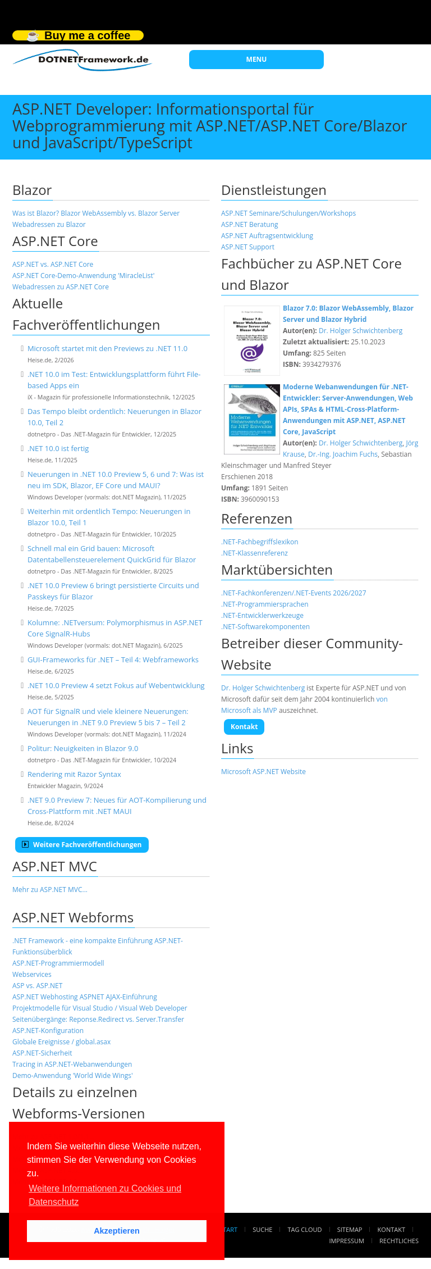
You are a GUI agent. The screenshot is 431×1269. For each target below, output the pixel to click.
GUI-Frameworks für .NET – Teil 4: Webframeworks (113, 659)
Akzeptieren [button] (117, 1230)
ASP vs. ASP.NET (37, 985)
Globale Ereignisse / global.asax (61, 1042)
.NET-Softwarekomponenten (265, 626)
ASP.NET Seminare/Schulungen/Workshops (288, 213)
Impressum (346, 1240)
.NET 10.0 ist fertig (58, 448)
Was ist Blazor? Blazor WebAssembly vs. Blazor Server (96, 213)
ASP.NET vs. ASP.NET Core (52, 264)
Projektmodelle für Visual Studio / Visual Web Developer (99, 1008)
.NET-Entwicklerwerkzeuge (262, 615)
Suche (262, 1229)
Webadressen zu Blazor (49, 224)
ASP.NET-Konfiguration (48, 1030)
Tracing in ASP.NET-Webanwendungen (72, 1064)
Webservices (32, 974)
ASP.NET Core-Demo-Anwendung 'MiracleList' (83, 275)
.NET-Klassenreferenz (254, 553)
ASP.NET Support (247, 247)
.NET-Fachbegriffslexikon (260, 542)
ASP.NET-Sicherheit (42, 1053)
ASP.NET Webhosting (45, 997)
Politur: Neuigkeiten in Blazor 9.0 (82, 748)
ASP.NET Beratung (249, 224)
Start (228, 1229)
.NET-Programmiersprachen (264, 604)
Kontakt (244, 726)
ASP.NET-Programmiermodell (58, 963)
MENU (256, 59)
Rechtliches (399, 1240)
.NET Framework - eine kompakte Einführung (82, 940)
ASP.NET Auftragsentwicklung (267, 235)
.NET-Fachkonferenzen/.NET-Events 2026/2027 (293, 593)
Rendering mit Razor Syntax (74, 774)
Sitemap (350, 1229)
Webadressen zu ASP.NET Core (60, 287)
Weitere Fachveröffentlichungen (82, 844)
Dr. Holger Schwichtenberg (360, 330)
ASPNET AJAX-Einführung (118, 997)
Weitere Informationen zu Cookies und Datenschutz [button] (105, 1195)
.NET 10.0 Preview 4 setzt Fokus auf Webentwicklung (116, 685)
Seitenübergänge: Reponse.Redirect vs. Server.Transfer (98, 1019)
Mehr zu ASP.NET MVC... (50, 889)
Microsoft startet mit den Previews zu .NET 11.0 (107, 348)
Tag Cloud (305, 1229)
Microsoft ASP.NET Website (263, 771)
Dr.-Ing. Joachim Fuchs (343, 454)
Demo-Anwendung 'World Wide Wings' (72, 1075)
